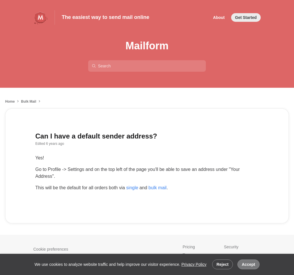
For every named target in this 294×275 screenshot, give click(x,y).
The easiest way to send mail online (105, 17)
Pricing (189, 247)
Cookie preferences (50, 249)
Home (10, 102)
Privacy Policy (193, 264)
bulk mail (157, 187)
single (132, 187)
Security (231, 247)
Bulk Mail (28, 102)
